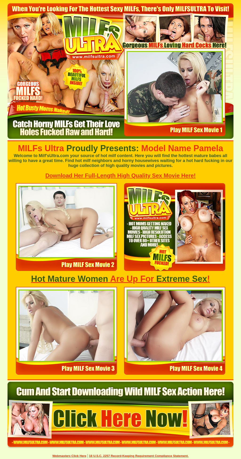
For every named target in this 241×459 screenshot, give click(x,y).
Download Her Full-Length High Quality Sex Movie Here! (120, 175)
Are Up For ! (120, 279)
